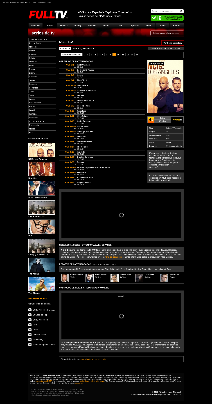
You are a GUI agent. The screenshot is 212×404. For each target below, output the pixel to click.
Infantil (176, 25)
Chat (22, 3)
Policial (32, 58)
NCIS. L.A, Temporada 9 (83, 49)
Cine (120, 25)
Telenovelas (14, 3)
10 (118, 55)
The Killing (41, 266)
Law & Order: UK (41, 209)
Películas (35, 25)
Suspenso (33, 84)
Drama (32, 69)
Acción (32, 51)
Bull (41, 228)
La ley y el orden (40, 320)
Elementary (38, 339)
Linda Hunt (149, 275)
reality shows (84, 381)
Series (50, 25)
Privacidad (166, 394)
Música (106, 25)
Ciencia (162, 25)
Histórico (32, 54)
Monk (35, 330)
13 (132, 55)
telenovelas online (97, 381)
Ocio (148, 25)
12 (128, 55)
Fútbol (34, 3)
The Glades (41, 285)
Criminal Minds (39, 335)
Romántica (33, 88)
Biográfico (33, 73)
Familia (32, 106)
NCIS (35, 325)
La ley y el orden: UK (41, 247)
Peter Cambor (100, 275)
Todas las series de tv (38, 39)
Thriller (32, 80)
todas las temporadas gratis (93, 359)
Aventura (33, 62)
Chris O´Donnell (76, 275)
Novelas (64, 25)
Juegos (27, 3)
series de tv (43, 33)
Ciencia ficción (35, 43)
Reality (77, 25)
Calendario (42, 3)
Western (32, 99)
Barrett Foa (174, 275)
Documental (34, 125)
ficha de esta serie (113, 257)
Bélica (31, 65)
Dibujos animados (36, 121)
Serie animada (35, 103)
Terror (31, 92)
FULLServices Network (170, 392)
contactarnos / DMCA (44, 381)
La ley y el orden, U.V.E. (44, 310)
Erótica (32, 133)
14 (137, 55)
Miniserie (33, 47)
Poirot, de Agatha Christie (44, 344)
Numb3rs (41, 170)
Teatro (31, 95)
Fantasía (32, 114)
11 (123, 55)
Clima (49, 3)
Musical (32, 129)
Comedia (33, 77)
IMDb (164, 178)
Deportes (134, 25)
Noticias (92, 25)
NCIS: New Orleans (41, 189)
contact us (79, 383)
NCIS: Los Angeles (41, 151)
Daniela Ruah (125, 275)
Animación (33, 118)
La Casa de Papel (41, 315)
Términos (177, 394)
